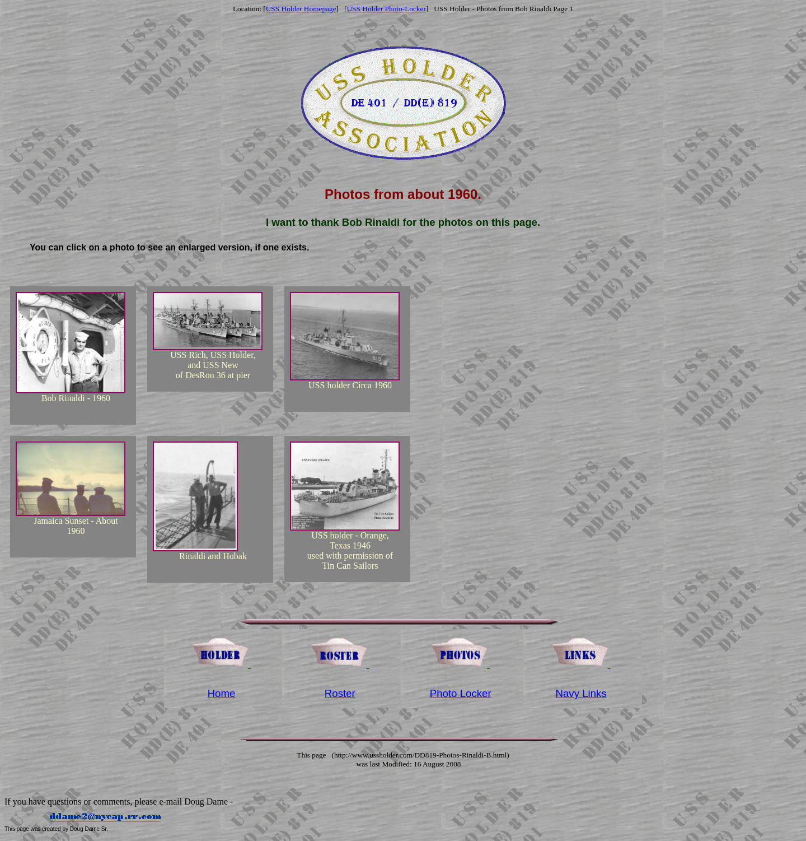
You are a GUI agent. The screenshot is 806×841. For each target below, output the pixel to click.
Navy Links (581, 693)
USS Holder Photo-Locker (385, 8)
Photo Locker (460, 693)
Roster (340, 693)
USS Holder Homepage (301, 8)
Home (222, 693)
